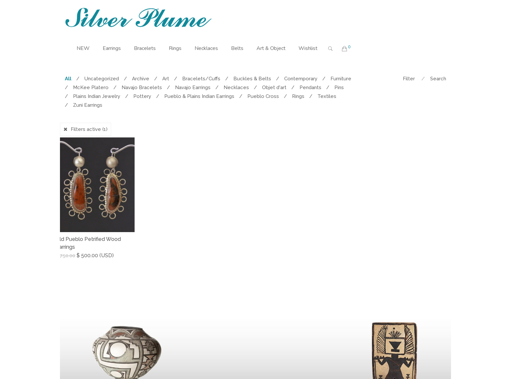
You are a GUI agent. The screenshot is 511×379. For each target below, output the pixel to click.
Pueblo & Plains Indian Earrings (199, 96)
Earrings (112, 48)
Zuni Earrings (87, 105)
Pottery (142, 96)
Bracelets (145, 48)
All (68, 79)
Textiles (326, 96)
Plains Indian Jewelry (96, 96)
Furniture (340, 79)
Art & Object (270, 48)
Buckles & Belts (252, 79)
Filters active (89, 129)
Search (438, 79)
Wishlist (308, 48)
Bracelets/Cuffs (201, 79)
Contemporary (300, 79)
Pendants (310, 87)
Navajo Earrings (193, 87)
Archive (140, 79)
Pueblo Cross (263, 96)
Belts (237, 48)
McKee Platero (91, 87)
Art (165, 79)
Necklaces (206, 48)
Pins (339, 87)
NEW (83, 48)
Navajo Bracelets (142, 87)
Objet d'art (274, 87)
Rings (175, 48)
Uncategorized (101, 79)
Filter (409, 79)
